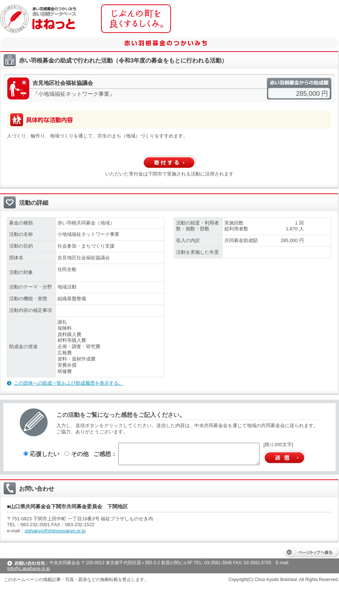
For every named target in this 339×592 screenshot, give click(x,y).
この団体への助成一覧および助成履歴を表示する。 (68, 383)
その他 (76, 453)
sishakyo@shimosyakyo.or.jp (55, 530)
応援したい (41, 453)
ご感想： (105, 453)
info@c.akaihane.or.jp (28, 568)
